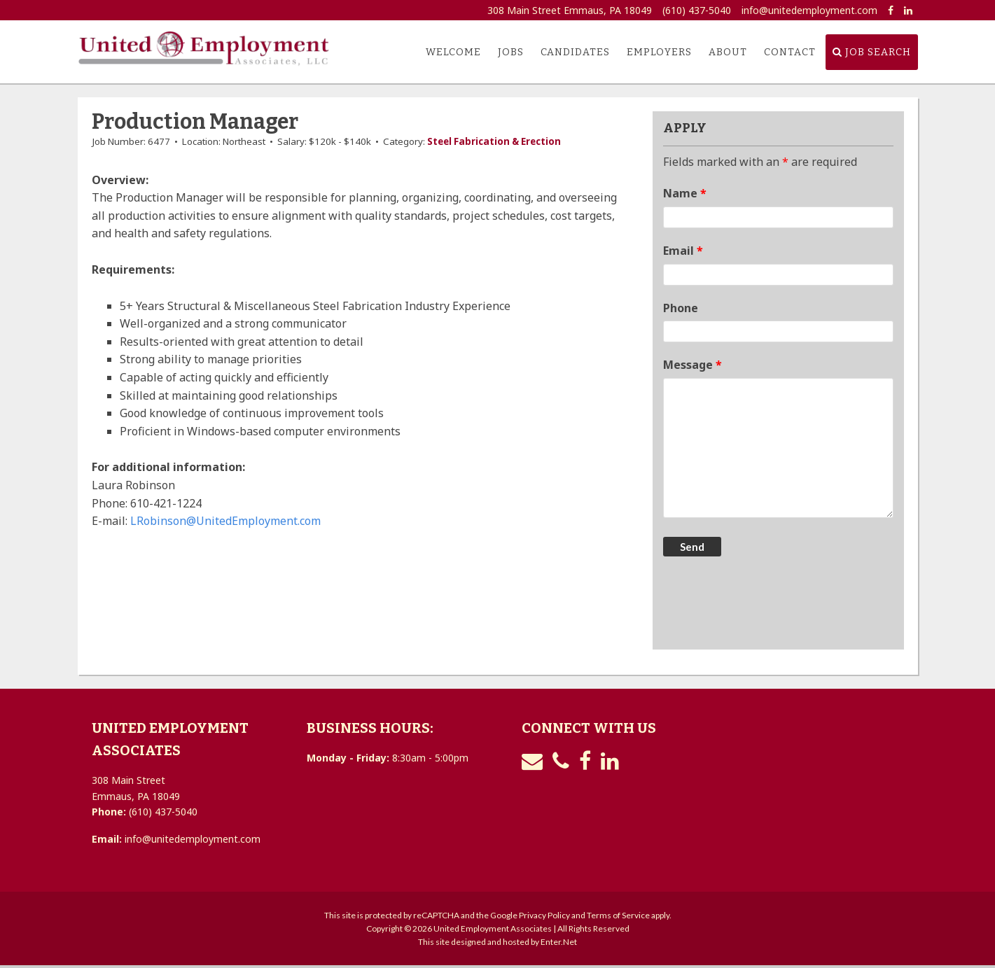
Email (683, 250)
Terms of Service (618, 915)
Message (692, 364)
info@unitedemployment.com (809, 10)
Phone (680, 308)
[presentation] (769, 604)
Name (685, 193)
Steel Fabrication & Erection (494, 141)
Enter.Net (559, 942)
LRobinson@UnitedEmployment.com (225, 520)
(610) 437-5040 (696, 10)
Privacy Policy (544, 915)
